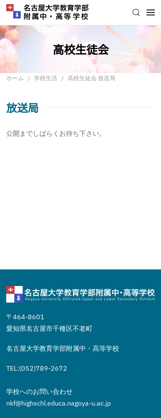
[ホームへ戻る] (47, 12)
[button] (136, 12)
